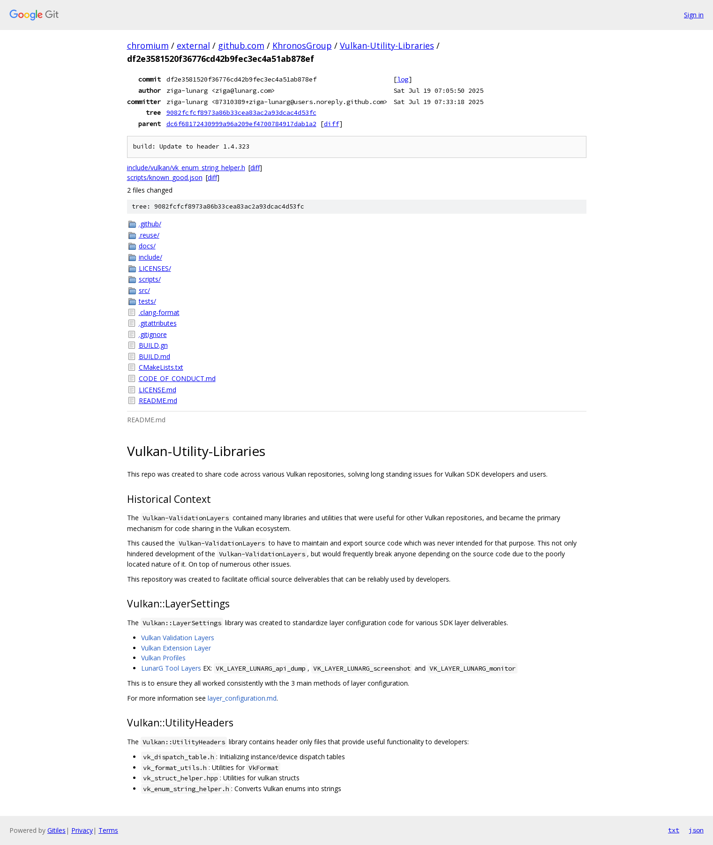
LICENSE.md (157, 389)
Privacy (82, 830)
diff (331, 124)
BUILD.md (154, 356)
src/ (144, 290)
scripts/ (150, 279)
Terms (108, 830)
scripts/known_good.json (165, 177)
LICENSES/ (155, 268)
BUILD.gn (153, 345)
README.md (158, 400)
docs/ (147, 245)
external (193, 45)
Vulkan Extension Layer (176, 647)
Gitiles (56, 830)
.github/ (150, 223)
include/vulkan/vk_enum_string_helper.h (186, 167)
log (402, 79)
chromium (148, 45)
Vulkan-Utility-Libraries (387, 45)
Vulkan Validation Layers (177, 637)
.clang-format (159, 312)
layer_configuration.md (242, 698)
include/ (150, 257)
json (696, 830)
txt (673, 830)
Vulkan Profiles (163, 657)
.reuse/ (149, 235)
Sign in (694, 14)
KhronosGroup (302, 45)
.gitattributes (158, 323)
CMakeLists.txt (161, 367)
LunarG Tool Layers (171, 668)
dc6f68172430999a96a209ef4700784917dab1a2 (241, 124)
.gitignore (153, 334)
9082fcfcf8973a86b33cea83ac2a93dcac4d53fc (241, 112)
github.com (241, 45)
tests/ (147, 301)
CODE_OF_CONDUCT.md (177, 378)
